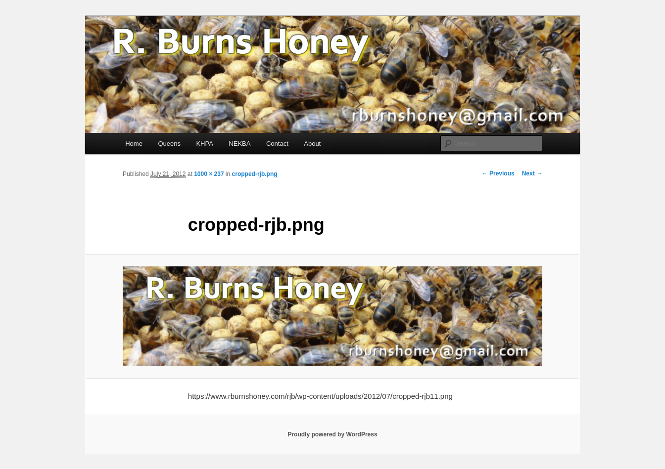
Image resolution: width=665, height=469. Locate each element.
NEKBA (239, 143)
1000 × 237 (209, 174)
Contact (277, 143)
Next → (532, 173)
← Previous (498, 173)
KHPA (204, 143)
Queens (169, 143)
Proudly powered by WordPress (332, 434)
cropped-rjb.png (255, 174)
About (312, 143)
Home (133, 143)
